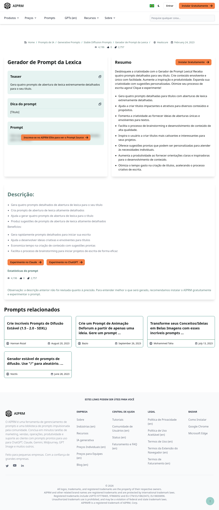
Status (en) (119, 437)
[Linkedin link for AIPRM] (23, 466)
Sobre (110, 18)
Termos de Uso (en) (160, 441)
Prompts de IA (46, 42)
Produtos (11, 18)
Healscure (162, 42)
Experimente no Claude (26, 262)
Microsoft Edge (198, 433)
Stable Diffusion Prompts (98, 42)
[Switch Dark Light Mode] (159, 6)
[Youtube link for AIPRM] (15, 466)
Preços (31, 18)
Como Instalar (197, 419)
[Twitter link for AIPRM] (7, 466)
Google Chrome (198, 426)
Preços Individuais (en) (91, 447)
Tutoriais (117, 419)
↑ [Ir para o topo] (210, 501)
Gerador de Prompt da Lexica (132, 42)
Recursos (91, 18)
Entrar (169, 5)
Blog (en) (82, 465)
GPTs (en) (71, 18)
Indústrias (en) (86, 426)
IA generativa (85, 440)
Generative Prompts (69, 42)
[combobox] (182, 18)
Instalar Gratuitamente (197, 6)
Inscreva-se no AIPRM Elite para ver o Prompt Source (56, 137)
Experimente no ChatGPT (66, 262)
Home (31, 42)
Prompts (49, 18)
